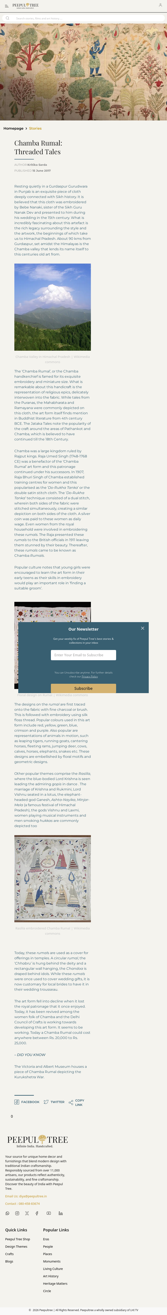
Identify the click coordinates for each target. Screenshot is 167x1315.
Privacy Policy (90, 676)
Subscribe (83, 688)
